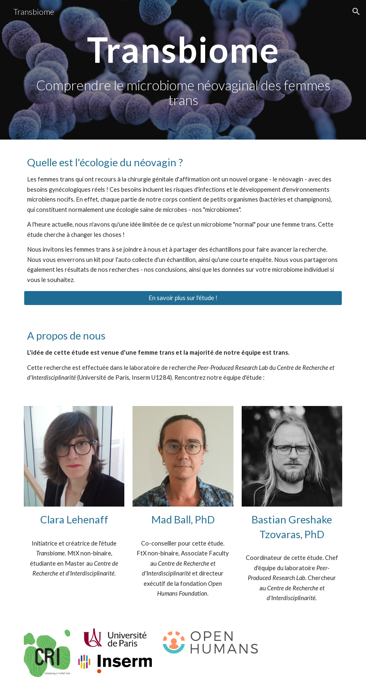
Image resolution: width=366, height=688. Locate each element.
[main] (183, 70)
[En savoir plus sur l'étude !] (183, 298)
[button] (356, 11)
